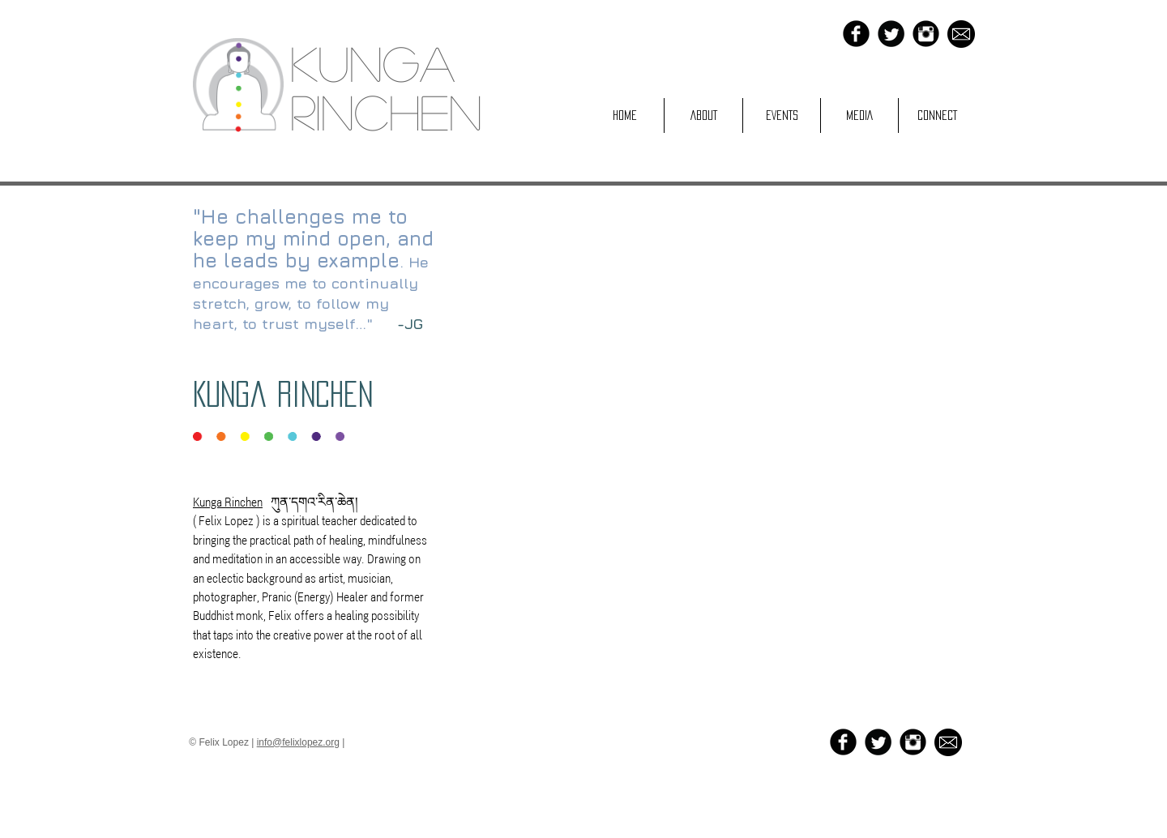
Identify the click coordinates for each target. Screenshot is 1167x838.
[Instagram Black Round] (926, 33)
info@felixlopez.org (298, 742)
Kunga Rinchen (283, 394)
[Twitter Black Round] (891, 33)
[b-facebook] (856, 33)
